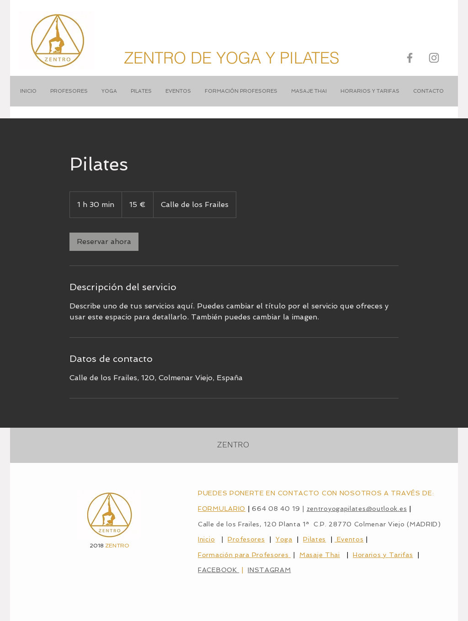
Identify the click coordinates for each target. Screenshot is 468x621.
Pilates (314, 539)
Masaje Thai (319, 554)
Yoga (284, 539)
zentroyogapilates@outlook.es (357, 508)
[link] (103, 242)
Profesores (246, 539)
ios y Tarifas (392, 554)
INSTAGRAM (269, 569)
